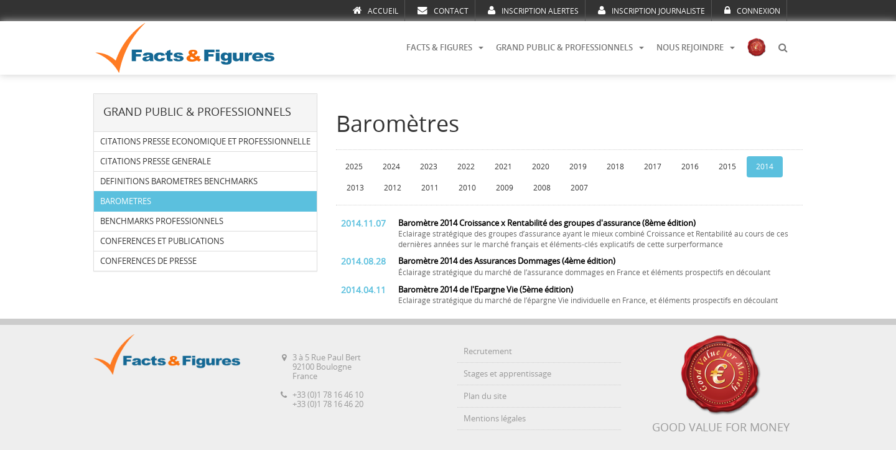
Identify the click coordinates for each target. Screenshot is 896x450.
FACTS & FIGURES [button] (444, 47)
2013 (355, 188)
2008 (542, 188)
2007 (579, 188)
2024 (391, 166)
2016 (690, 166)
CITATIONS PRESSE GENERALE (155, 161)
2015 (727, 166)
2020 (540, 166)
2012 (392, 188)
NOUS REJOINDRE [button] (695, 47)
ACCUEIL (375, 11)
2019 (578, 166)
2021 (503, 166)
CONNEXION (752, 11)
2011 (430, 188)
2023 (428, 166)
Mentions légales (495, 418)
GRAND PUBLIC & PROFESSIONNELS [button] (570, 47)
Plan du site (485, 396)
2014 (764, 166)
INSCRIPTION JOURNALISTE (651, 11)
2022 (466, 166)
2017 (652, 166)
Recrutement (488, 351)
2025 (354, 166)
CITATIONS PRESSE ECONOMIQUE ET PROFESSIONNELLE (205, 141)
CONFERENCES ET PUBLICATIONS (162, 241)
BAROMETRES (125, 201)
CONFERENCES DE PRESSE (148, 261)
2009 (504, 188)
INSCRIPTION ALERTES (533, 11)
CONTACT (443, 11)
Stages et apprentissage (507, 373)
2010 (467, 188)
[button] (782, 48)
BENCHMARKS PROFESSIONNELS (161, 221)
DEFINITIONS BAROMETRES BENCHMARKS (179, 181)
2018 (615, 166)
